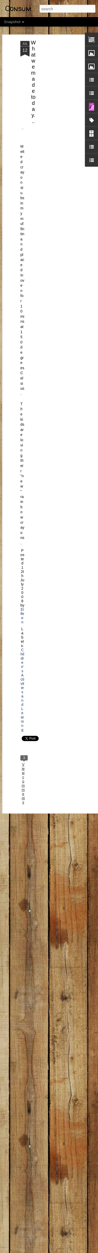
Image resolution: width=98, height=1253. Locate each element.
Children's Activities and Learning (22, 688)
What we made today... (33, 80)
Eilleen (22, 613)
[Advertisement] (53, 74)
